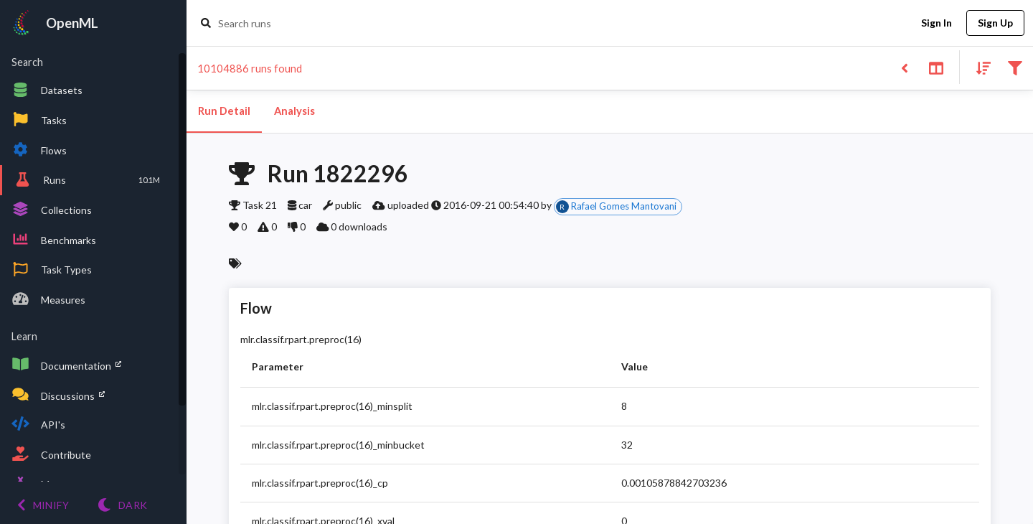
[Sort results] (979, 67)
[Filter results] (1015, 67)
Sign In (936, 23)
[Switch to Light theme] (122, 505)
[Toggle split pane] (936, 67)
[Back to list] (904, 67)
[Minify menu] (43, 505)
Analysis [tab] (294, 111)
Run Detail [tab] (224, 111)
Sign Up (995, 23)
